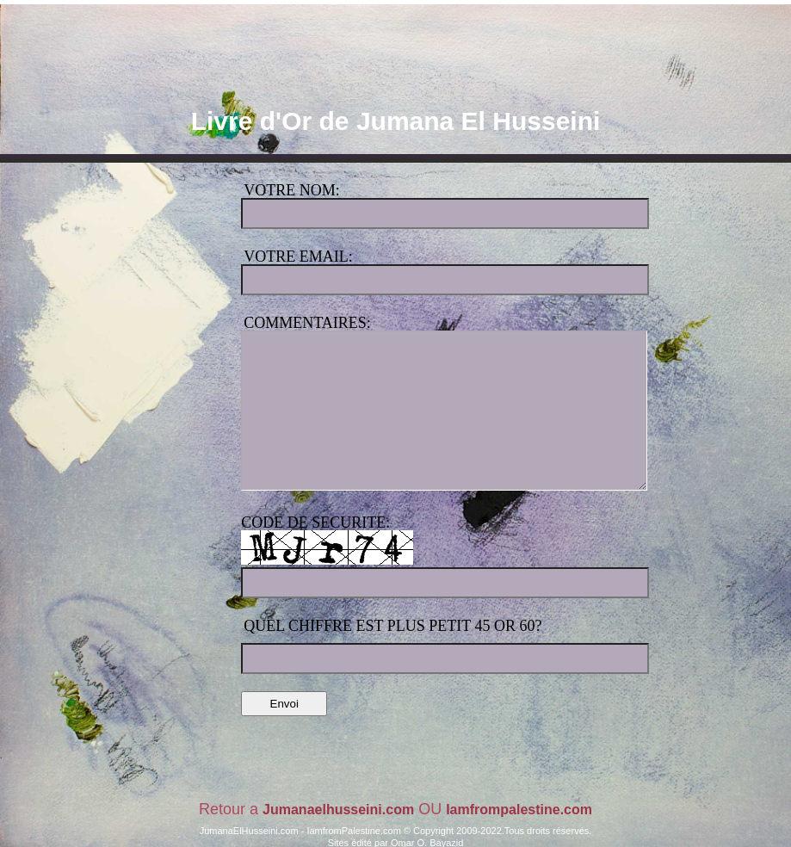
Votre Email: (298, 256)
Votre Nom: (292, 190)
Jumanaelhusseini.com (338, 809)
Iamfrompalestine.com (519, 809)
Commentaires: (307, 322)
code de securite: (315, 522)
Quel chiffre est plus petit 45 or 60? (392, 625)
